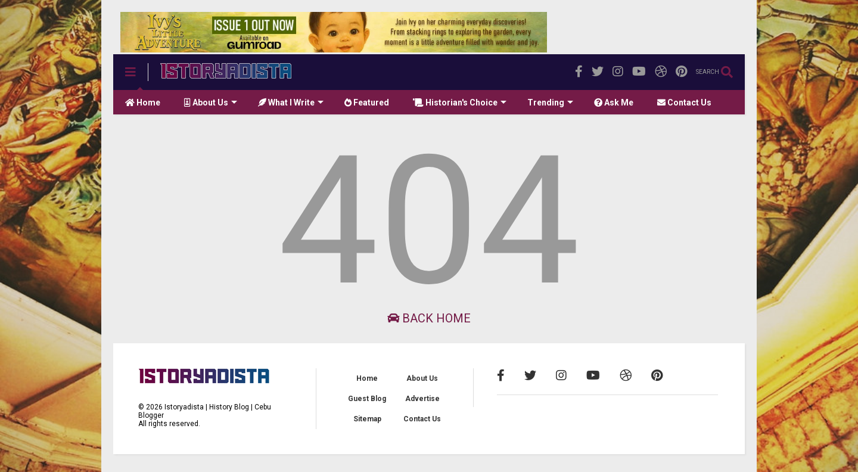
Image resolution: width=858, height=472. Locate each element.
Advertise (422, 399)
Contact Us (684, 102)
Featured (366, 102)
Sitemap (367, 419)
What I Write (291, 102)
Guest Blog (367, 399)
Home (142, 102)
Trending (550, 102)
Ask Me (613, 102)
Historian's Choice (459, 102)
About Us (210, 102)
